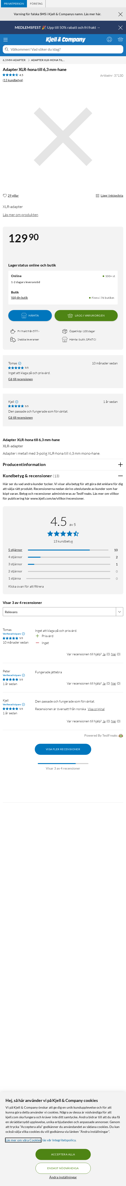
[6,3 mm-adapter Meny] (28, 60)
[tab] (14, 3)
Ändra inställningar (63, 1177)
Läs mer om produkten (20, 214)
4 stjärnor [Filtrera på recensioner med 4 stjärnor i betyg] (15, 557)
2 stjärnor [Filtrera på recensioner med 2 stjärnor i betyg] (15, 571)
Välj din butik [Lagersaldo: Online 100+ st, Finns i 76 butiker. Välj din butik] (19, 297)
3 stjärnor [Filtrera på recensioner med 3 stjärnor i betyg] (15, 564)
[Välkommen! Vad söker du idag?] (66, 49)
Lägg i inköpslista (109, 195)
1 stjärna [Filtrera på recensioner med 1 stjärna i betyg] (14, 578)
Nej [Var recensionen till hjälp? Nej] (113, 654)
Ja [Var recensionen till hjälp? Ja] (104, 654)
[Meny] (5, 39)
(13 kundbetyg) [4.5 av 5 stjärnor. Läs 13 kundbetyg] (13, 80)
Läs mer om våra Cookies (23, 1140)
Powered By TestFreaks (103, 735)
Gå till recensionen (20, 379)
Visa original (96, 709)
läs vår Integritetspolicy (59, 1140)
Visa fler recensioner (63, 749)
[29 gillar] (11, 196)
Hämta (30, 315)
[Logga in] (109, 39)
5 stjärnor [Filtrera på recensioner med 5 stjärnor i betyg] (15, 550)
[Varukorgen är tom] (120, 39)
